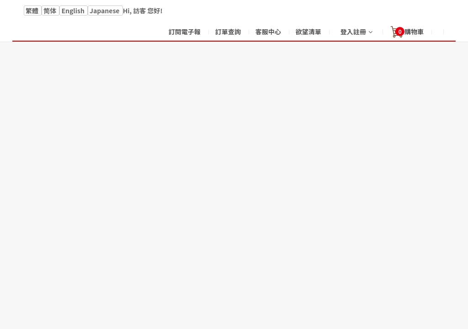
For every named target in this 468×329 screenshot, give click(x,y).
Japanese (105, 10)
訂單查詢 (228, 31)
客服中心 (268, 31)
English (73, 10)
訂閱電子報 (185, 31)
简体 (50, 10)
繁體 (33, 10)
